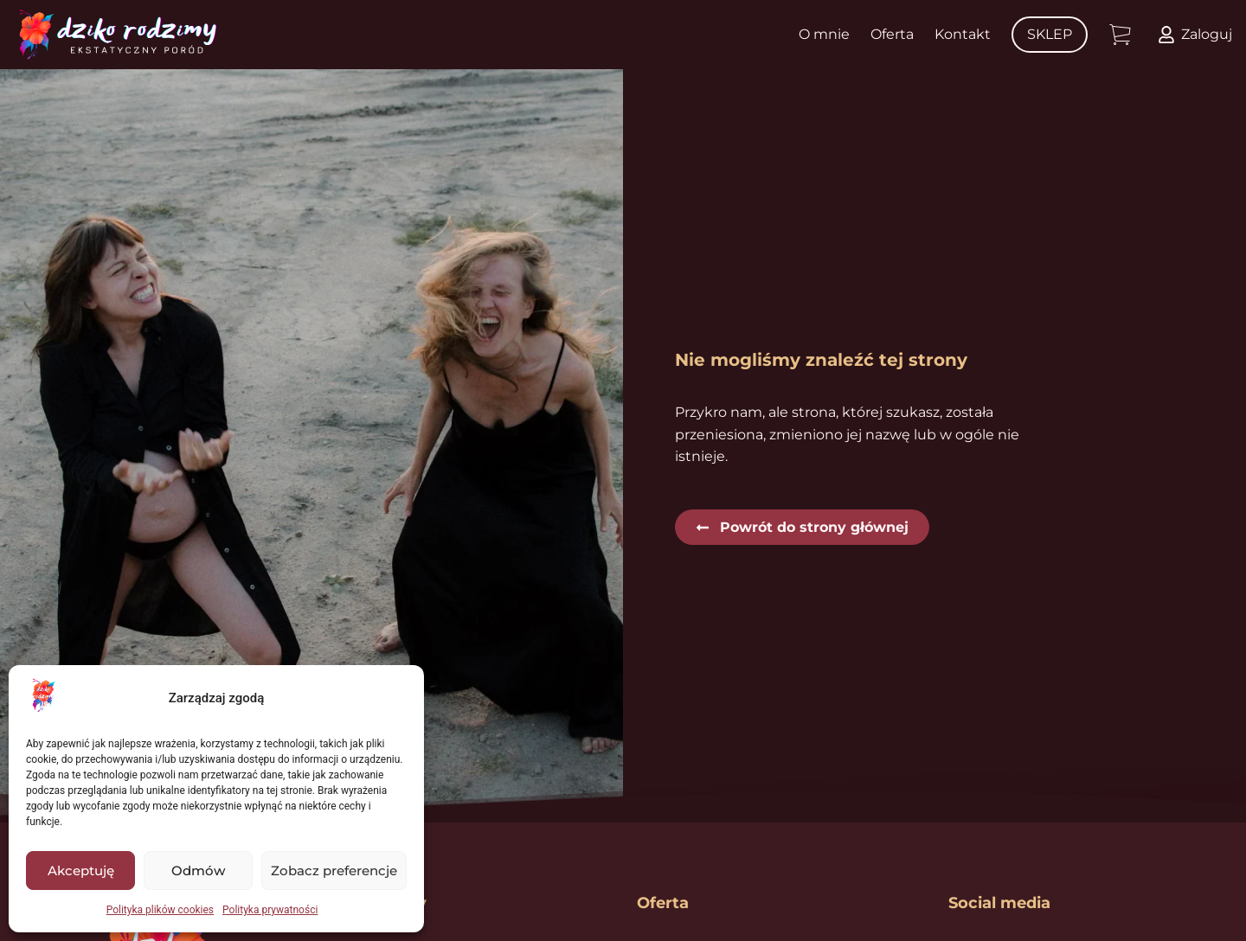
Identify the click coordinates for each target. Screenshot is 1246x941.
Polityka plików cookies (160, 910)
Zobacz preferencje (334, 870)
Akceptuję (81, 870)
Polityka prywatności (270, 910)
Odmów (198, 870)
